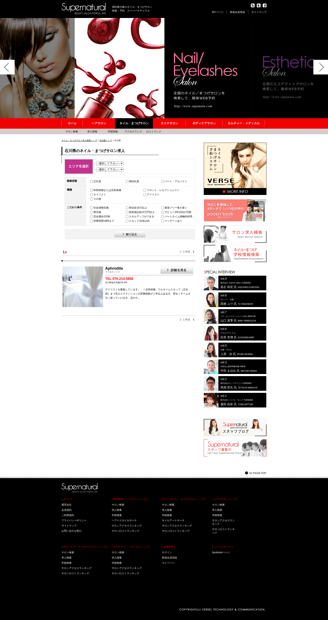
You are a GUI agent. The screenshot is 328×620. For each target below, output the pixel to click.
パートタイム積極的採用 (178, 216)
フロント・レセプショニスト (163, 190)
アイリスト (153, 194)
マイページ (168, 562)
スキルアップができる (141, 216)
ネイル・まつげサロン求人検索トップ (79, 140)
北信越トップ (105, 140)
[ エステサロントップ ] (224, 499)
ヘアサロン (99, 123)
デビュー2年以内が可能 (178, 212)
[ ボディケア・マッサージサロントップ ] (84, 546)
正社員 (97, 181)
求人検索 (67, 557)
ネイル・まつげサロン (134, 123)
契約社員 (134, 181)
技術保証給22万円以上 (141, 212)
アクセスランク (133, 131)
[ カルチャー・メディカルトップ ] (131, 546)
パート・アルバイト (176, 181)
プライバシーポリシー (74, 520)
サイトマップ (258, 12)
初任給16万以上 (138, 207)
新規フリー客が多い (176, 207)
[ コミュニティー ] (222, 546)
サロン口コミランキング (75, 573)
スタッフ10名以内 (139, 220)
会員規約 (67, 510)
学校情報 (113, 131)
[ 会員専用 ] (168, 546)
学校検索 (67, 562)
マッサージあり (173, 220)
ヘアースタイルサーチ (124, 520)
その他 (97, 198)
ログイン (167, 552)
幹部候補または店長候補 (107, 190)
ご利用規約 (68, 515)
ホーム (72, 123)
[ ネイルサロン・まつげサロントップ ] (183, 499)
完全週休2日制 (102, 216)
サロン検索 (71, 131)
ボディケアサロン (204, 123)
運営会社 (67, 504)
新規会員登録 (237, 12)
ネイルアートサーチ (173, 520)
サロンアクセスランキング (77, 568)
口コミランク (153, 131)
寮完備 (97, 212)
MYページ (217, 12)
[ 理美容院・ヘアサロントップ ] (129, 499)
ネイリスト (100, 194)
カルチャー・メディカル (244, 123)
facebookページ (221, 552)
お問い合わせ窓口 (72, 530)
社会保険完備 (101, 207)
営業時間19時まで (104, 220)
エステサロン (169, 123)
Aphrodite (114, 268)
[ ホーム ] (67, 499)
